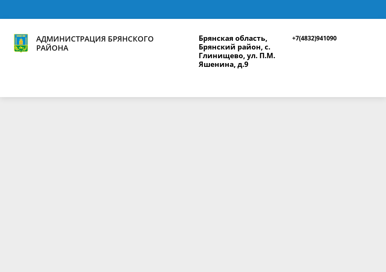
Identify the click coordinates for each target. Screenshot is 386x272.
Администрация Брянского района (83, 43)
